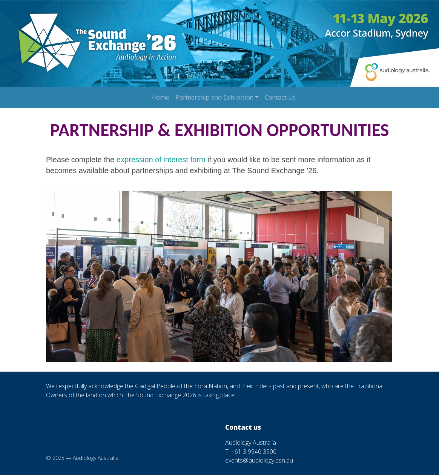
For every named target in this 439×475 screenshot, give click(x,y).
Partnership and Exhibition (214, 97)
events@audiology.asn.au (259, 460)
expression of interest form (161, 159)
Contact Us (280, 97)
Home (160, 97)
